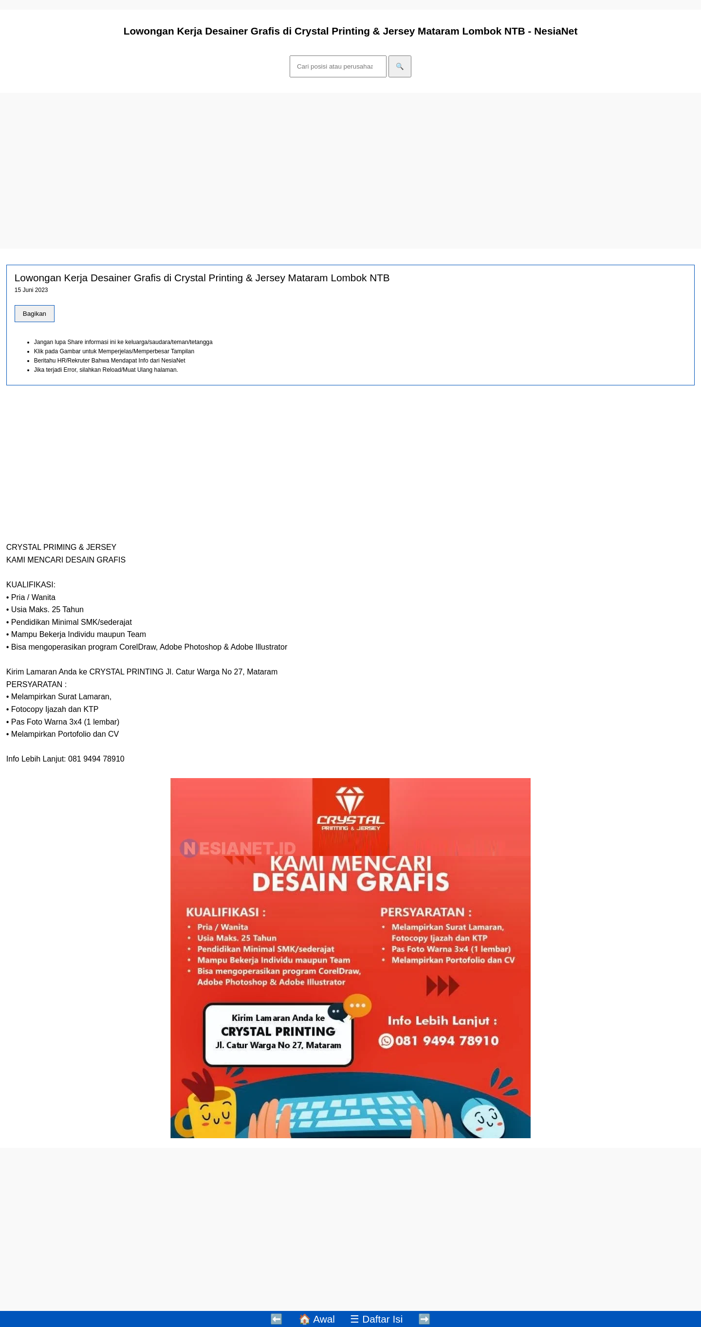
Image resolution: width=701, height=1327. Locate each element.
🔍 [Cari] (400, 66)
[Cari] (338, 66)
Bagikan (34, 313)
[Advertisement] (292, 171)
